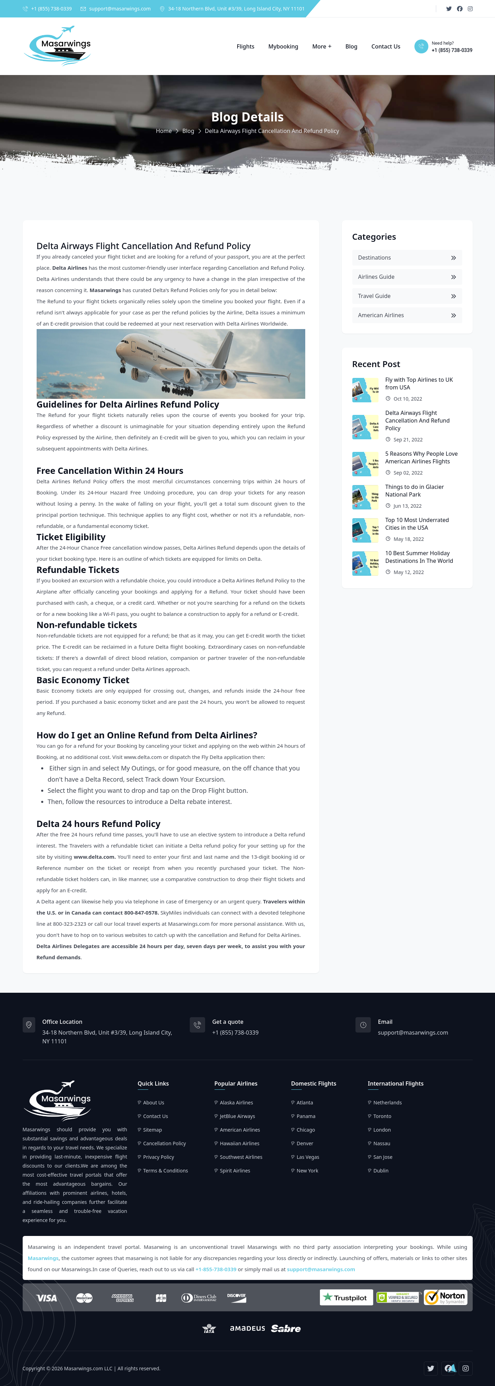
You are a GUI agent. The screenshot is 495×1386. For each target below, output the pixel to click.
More (319, 46)
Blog (351, 46)
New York (307, 1170)
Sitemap (152, 1129)
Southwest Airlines (241, 1157)
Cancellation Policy (164, 1143)
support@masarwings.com (120, 8)
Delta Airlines (70, 267)
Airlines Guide (407, 277)
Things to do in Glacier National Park (414, 490)
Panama (306, 1116)
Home (164, 131)
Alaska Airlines (236, 1102)
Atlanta (305, 1102)
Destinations (407, 257)
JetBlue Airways (237, 1116)
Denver (305, 1143)
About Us (153, 1102)
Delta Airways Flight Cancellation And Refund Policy (417, 420)
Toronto (382, 1116)
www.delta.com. (95, 856)
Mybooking (283, 46)
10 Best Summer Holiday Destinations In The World (419, 557)
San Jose (383, 1157)
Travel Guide (407, 296)
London (382, 1129)
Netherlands (388, 1102)
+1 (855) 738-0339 (51, 8)
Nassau (382, 1143)
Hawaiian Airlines (240, 1143)
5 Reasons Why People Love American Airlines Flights (421, 457)
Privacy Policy (158, 1157)
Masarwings (105, 289)
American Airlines (407, 315)
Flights (245, 46)
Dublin (381, 1170)
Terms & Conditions (165, 1170)
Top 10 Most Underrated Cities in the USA (417, 523)
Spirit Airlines (235, 1170)
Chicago (306, 1129)
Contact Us (386, 46)
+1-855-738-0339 (216, 1269)
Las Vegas (308, 1157)
